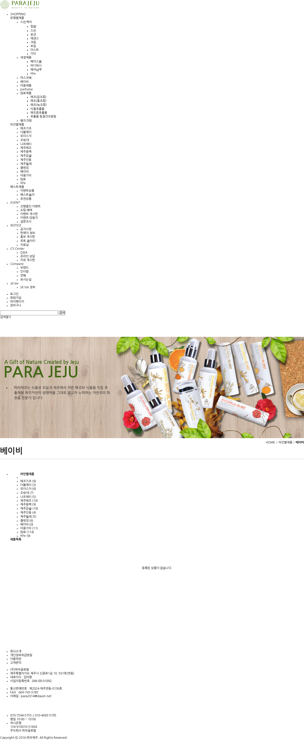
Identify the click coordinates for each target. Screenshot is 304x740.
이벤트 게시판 (29, 214)
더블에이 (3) (28, 484)
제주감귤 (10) (29, 508)
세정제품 (25, 57)
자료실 (24, 244)
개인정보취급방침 (21, 655)
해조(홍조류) (38, 100)
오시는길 (25, 279)
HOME (270, 442)
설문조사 (25, 221)
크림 (33, 42)
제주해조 (25, 147)
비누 (33, 73)
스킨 (33, 30)
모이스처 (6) (28, 488)
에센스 (34, 38)
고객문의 (15, 662)
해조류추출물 (38, 112)
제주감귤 (26, 155)
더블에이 (25, 132)
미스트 (34, 49)
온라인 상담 (27, 256)
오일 (33, 46)
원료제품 (25, 93)
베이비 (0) (26, 524)
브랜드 (24, 267)
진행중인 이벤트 (30, 206)
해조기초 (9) (28, 481)
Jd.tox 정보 (27, 287)
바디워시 (36, 65)
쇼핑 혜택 (26, 210)
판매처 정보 (27, 233)
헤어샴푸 (36, 69)
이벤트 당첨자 (29, 217)
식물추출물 (37, 108)
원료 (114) (27, 532)
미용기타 (25, 175)
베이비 (24, 81)
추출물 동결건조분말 (43, 116)
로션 (33, 34)
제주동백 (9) (28, 504)
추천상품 (25, 198)
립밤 (33, 26)
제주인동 (25, 159)
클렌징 (24, 167)
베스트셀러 (27, 194)
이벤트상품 (27, 190)
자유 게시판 (27, 260)
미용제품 (25, 85)
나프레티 (25, 144)
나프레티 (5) (28, 496)
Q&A (23, 252)
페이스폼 (36, 61)
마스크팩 (26, 77)
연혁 (23, 275)
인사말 (24, 271)
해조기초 (25, 128)
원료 (23, 179)
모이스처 (25, 136)
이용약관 (15, 658)
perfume (26, 89)
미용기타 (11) (29, 528)
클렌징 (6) (26, 520)
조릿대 (24, 140)
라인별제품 (17, 124)
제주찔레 (26, 163)
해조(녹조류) (38, 104)
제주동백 (25, 151)
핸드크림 (26, 120)
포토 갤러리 (27, 240)
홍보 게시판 (27, 236)
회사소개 (15, 651)
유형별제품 (17, 18)
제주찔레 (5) (28, 516)
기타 (33, 53)
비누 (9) (25, 535)
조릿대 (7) (26, 492)
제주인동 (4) (28, 512)
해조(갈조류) (38, 97)
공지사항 (25, 229)
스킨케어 (26, 22)
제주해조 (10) (29, 500)
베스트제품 (17, 186)
